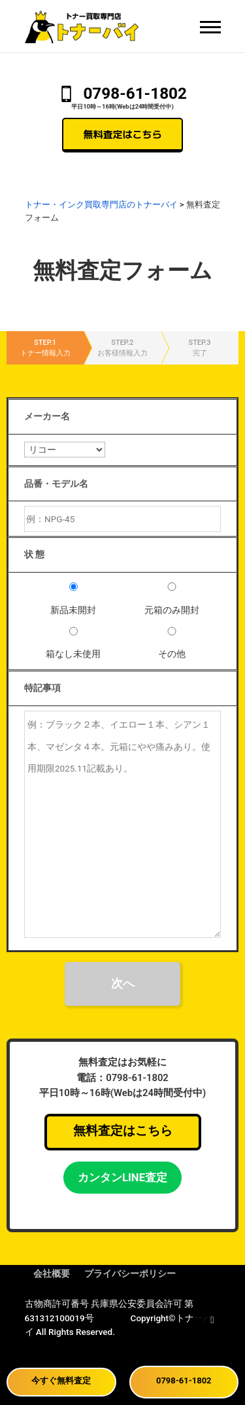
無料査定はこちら (122, 134)
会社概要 (51, 1273)
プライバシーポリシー (130, 1273)
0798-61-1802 (135, 93)
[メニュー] (210, 26)
